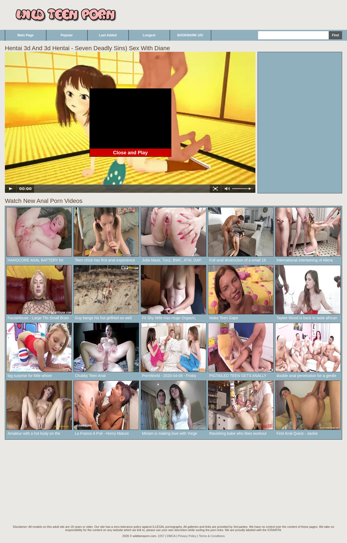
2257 (161, 536)
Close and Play (130, 152)
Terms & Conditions (212, 536)
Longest (149, 35)
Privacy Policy (187, 536)
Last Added (108, 35)
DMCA (171, 536)
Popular (67, 35)
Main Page (25, 35)
